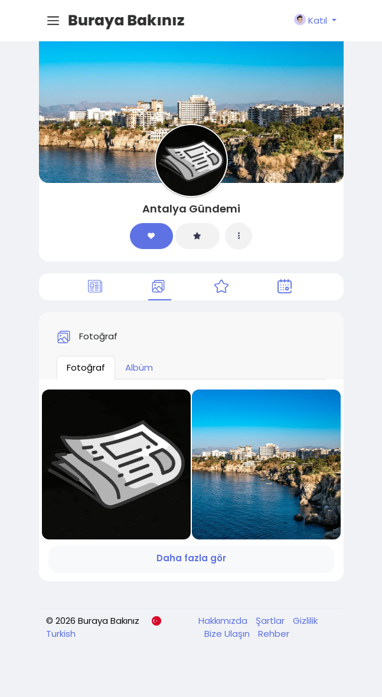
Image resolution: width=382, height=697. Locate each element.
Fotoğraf (86, 367)
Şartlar (271, 620)
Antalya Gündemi (191, 208)
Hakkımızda (224, 620)
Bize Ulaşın (228, 633)
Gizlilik (305, 620)
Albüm (139, 367)
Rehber (273, 633)
